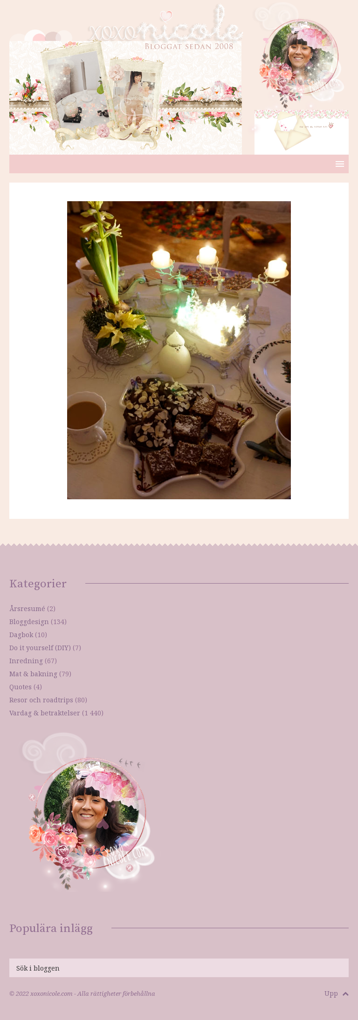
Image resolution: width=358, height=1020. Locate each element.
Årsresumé (27, 608)
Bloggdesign (29, 621)
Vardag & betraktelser (44, 712)
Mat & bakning (33, 673)
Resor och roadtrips (41, 699)
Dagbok (21, 634)
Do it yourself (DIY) (40, 647)
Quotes (20, 686)
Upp (336, 993)
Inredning (26, 660)
